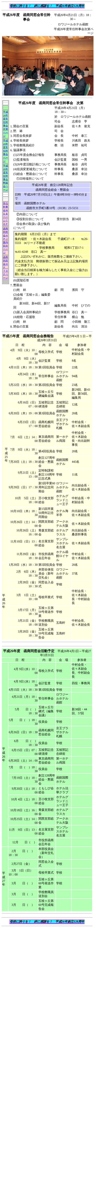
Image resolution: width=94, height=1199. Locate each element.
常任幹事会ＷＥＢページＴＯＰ (5, 213)
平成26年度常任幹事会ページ (5, 151)
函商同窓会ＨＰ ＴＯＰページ (5, 267)
